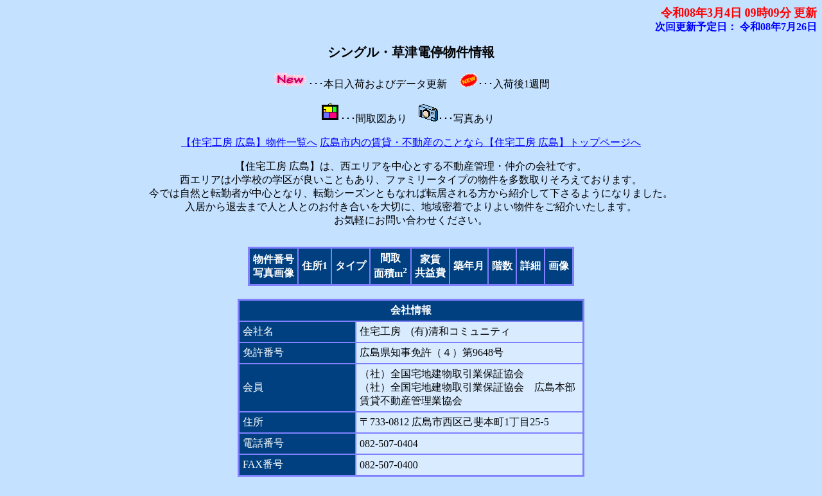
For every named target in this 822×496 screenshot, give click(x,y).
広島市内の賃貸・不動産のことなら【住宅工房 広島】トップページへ (480, 142)
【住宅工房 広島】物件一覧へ (249, 142)
